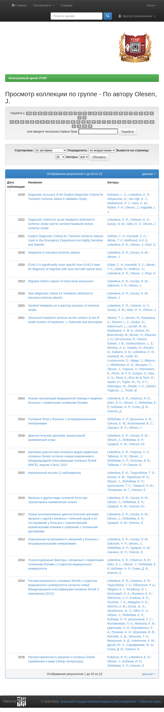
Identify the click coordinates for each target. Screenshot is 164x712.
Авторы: (72, 157)
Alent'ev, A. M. (116, 606)
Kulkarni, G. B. (121, 352)
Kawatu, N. (134, 347)
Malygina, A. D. (138, 602)
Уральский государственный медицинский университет (98, 701)
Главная (19, 5)
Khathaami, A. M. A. (120, 330)
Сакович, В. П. (117, 427)
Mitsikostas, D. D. (122, 364)
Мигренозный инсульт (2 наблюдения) (54, 472)
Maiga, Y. (136, 360)
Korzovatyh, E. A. (118, 593)
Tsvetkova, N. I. (136, 589)
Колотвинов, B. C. (140, 423)
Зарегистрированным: (137, 16)
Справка (66, 5)
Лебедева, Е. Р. (117, 419)
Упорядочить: (77, 150)
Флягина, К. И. (145, 623)
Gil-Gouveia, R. (125, 339)
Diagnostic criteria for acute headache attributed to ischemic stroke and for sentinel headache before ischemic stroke (61, 224)
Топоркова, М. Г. (118, 490)
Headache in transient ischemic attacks (54, 252)
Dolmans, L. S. (117, 194)
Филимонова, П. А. (120, 623)
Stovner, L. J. (120, 322)
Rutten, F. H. (115, 207)
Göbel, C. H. (115, 264)
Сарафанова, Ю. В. (140, 645)
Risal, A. (121, 377)
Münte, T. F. (115, 240)
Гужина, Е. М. (116, 423)
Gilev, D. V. (134, 224)
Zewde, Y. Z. (136, 386)
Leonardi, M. (115, 356)
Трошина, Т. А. (138, 636)
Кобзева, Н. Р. (120, 407)
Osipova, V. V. (139, 452)
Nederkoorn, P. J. (118, 203)
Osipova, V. (130, 369)
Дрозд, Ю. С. (116, 645)
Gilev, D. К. (114, 402)
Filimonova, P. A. (144, 585)
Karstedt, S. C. (136, 236)
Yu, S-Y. (142, 382)
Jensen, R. (132, 317)
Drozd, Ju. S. (136, 606)
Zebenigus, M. (116, 386)
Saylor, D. (113, 382)
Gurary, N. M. (116, 224)
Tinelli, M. (130, 390)
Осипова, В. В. (140, 460)
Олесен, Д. (114, 411)
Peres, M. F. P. (121, 373)
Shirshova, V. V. (117, 598)
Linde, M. (132, 356)
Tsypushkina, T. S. (142, 472)
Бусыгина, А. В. (141, 419)
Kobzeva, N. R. (140, 398)
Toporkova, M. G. (138, 477)
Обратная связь (150, 701)
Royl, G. (150, 244)
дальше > (148, 174)
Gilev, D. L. (114, 564)
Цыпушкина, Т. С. (119, 485)
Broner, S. (136, 335)
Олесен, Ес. (137, 444)
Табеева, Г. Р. (116, 465)
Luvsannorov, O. (118, 360)
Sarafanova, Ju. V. (119, 610)
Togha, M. (128, 382)
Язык (151, 5)
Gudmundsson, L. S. (139, 343)
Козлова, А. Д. (117, 636)
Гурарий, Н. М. (117, 444)
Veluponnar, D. (117, 199)
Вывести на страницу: (132, 150)
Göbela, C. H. (116, 236)
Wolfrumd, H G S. (136, 240)
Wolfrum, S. (136, 269)
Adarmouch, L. (117, 326)
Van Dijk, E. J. (138, 199)
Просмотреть (43, 5)
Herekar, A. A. (116, 347)
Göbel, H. (120, 269)
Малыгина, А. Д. (118, 640)
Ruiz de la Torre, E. (141, 377)
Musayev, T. (143, 364)
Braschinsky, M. (117, 335)
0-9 (29, 113)
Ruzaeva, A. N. (142, 593)
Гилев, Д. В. (140, 407)
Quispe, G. (140, 373)
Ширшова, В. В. (144, 632)
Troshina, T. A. (116, 602)
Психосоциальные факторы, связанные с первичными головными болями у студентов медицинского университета (66, 564)
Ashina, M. (142, 330)
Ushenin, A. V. (139, 219)
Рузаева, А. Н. (121, 632)
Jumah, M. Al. (137, 326)
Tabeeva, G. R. (117, 456)
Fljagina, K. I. (116, 589)
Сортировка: (24, 150)
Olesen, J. (132, 207)
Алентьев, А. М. (143, 640)
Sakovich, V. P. (117, 285)
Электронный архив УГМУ (27, 78)
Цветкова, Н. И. (118, 627)
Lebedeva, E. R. (139, 194)
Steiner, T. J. (115, 317)
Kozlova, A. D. (139, 598)
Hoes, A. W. (140, 203)
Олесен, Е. (134, 465)
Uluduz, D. (138, 322)
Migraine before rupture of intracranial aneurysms (61, 281)
